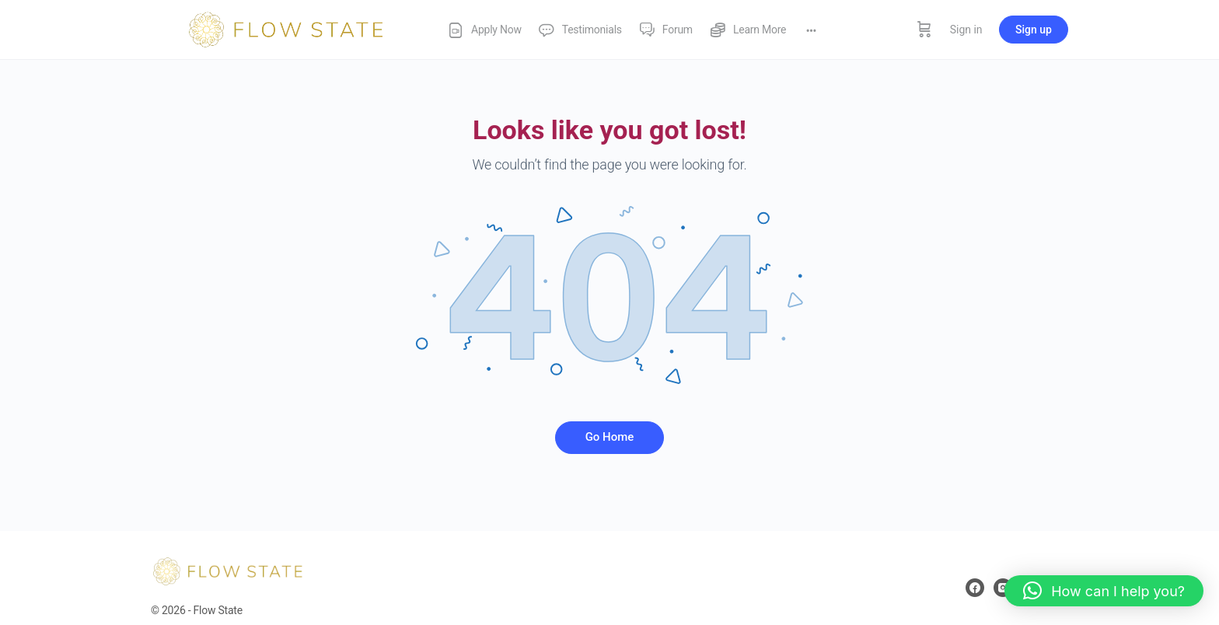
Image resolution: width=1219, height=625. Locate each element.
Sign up (1033, 29)
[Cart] (924, 29)
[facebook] (975, 587)
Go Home (609, 437)
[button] (1103, 590)
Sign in (966, 29)
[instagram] (1003, 587)
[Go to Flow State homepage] (287, 28)
